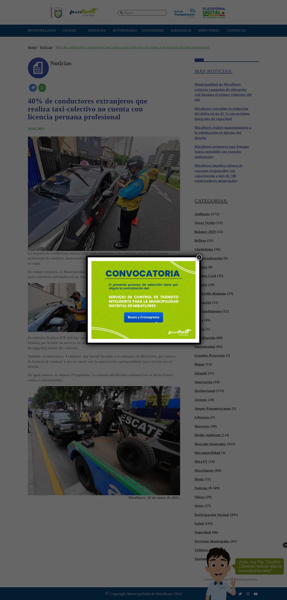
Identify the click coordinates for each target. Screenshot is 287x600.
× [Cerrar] (199, 257)
